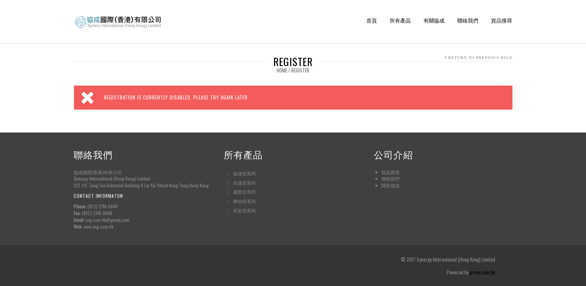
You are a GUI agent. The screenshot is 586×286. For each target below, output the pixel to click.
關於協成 (390, 185)
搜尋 (394, 172)
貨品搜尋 (501, 21)
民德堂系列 (244, 182)
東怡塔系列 (244, 201)
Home (282, 70)
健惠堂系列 (244, 191)
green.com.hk (482, 272)
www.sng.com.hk (98, 226)
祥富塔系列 (244, 210)
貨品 (385, 172)
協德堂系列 (244, 173)
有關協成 (433, 21)
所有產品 (400, 21)
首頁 (371, 21)
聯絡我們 (467, 21)
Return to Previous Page (480, 57)
